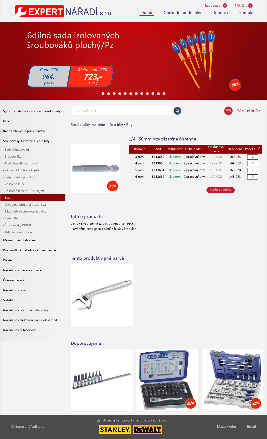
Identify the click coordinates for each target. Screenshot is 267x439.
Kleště (7, 260)
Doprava (220, 13)
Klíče (6, 121)
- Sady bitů (10, 218)
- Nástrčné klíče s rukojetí (21, 163)
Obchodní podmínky (182, 13)
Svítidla (8, 300)
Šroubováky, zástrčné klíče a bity (26, 141)
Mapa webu (226, 427)
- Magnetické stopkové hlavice (24, 211)
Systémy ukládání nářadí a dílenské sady (32, 111)
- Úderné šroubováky (18, 232)
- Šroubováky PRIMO (17, 225)
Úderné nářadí (13, 280)
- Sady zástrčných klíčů (19, 177)
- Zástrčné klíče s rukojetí (21, 170)
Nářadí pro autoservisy (19, 330)
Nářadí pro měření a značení (23, 270)
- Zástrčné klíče (14, 184)
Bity (129, 125)
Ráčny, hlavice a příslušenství (24, 131)
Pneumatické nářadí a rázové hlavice (29, 250)
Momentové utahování (19, 240)
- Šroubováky (12, 156)
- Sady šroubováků (16, 150)
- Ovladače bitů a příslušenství (24, 205)
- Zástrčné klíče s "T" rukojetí (23, 191)
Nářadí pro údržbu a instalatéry (25, 310)
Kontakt (246, 13)
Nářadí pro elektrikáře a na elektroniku (31, 320)
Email (251, 427)
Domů (146, 13)
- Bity (6, 198)
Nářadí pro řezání (15, 290)
